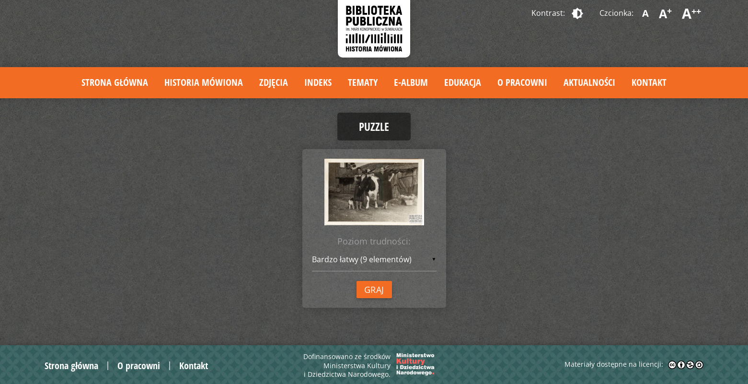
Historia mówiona (203, 82)
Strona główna (114, 82)
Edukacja (462, 82)
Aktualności (589, 82)
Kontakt (649, 82)
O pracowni (522, 82)
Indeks (318, 82)
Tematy (363, 82)
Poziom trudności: (374, 241)
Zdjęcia (273, 82)
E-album (411, 82)
